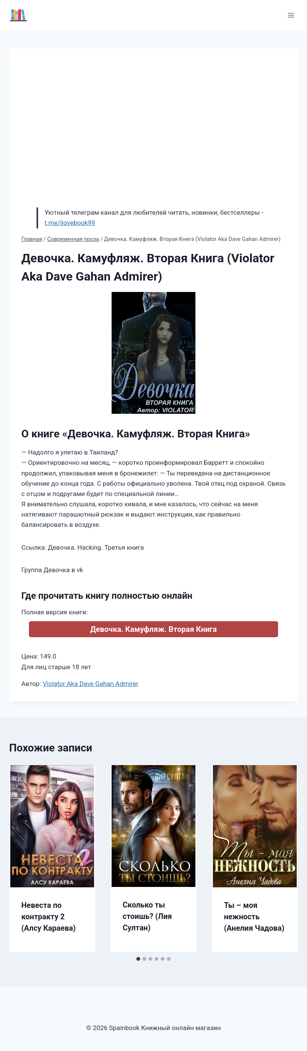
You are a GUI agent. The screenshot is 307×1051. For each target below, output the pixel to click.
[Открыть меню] (291, 15)
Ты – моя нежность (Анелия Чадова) (254, 917)
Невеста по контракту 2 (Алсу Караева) (48, 917)
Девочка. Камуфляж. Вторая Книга (153, 629)
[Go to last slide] (23, 858)
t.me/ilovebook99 (70, 222)
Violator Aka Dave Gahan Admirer (90, 683)
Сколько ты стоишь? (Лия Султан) (147, 916)
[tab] (138, 959)
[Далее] (284, 858)
